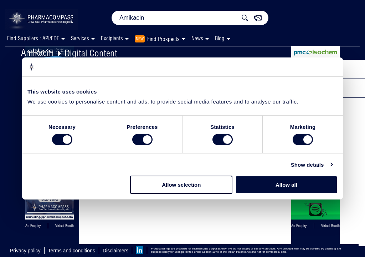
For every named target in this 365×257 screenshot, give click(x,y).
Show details (307, 165)
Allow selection (181, 185)
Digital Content (91, 53)
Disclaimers (115, 250)
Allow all (286, 185)
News (197, 38)
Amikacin (37, 52)
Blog (220, 38)
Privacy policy (25, 250)
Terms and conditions (71, 250)
